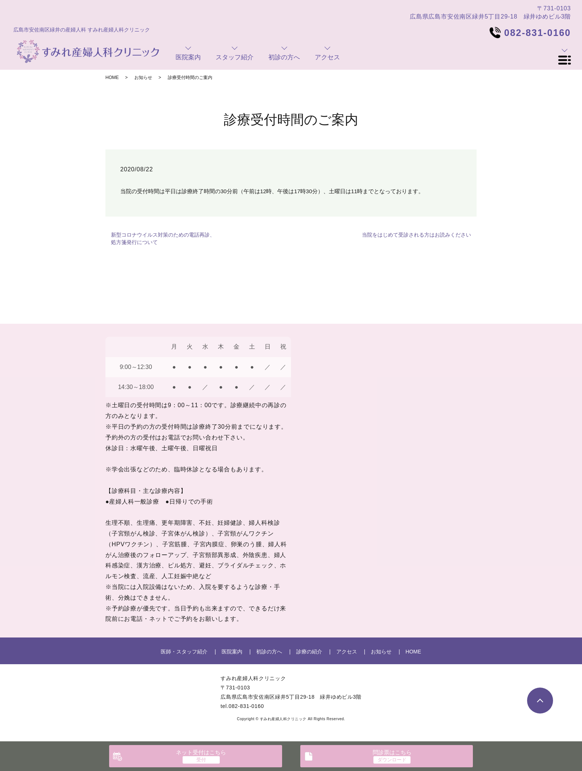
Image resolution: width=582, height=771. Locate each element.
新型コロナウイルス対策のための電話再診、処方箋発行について (163, 238)
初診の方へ (269, 652)
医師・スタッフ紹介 (184, 652)
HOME (112, 77)
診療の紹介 (309, 652)
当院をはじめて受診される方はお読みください (416, 235)
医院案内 (232, 652)
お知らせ (143, 77)
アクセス (346, 652)
